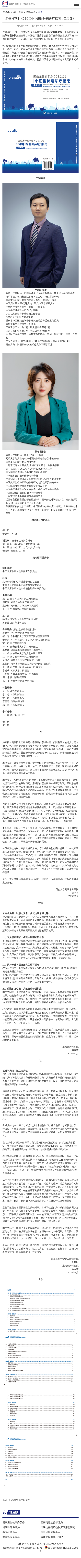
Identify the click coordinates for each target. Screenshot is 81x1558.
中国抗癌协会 (9, 1532)
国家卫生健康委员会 (13, 1522)
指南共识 (30, 12)
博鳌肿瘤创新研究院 (52, 1537)
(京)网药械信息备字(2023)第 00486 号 (22, 1548)
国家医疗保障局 (11, 1527)
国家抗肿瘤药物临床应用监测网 (58, 1527)
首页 (21, 12)
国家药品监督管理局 (52, 1522)
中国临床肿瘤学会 (50, 1532)
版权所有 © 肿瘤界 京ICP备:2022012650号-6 (41, 1543)
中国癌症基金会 (11, 1537)
